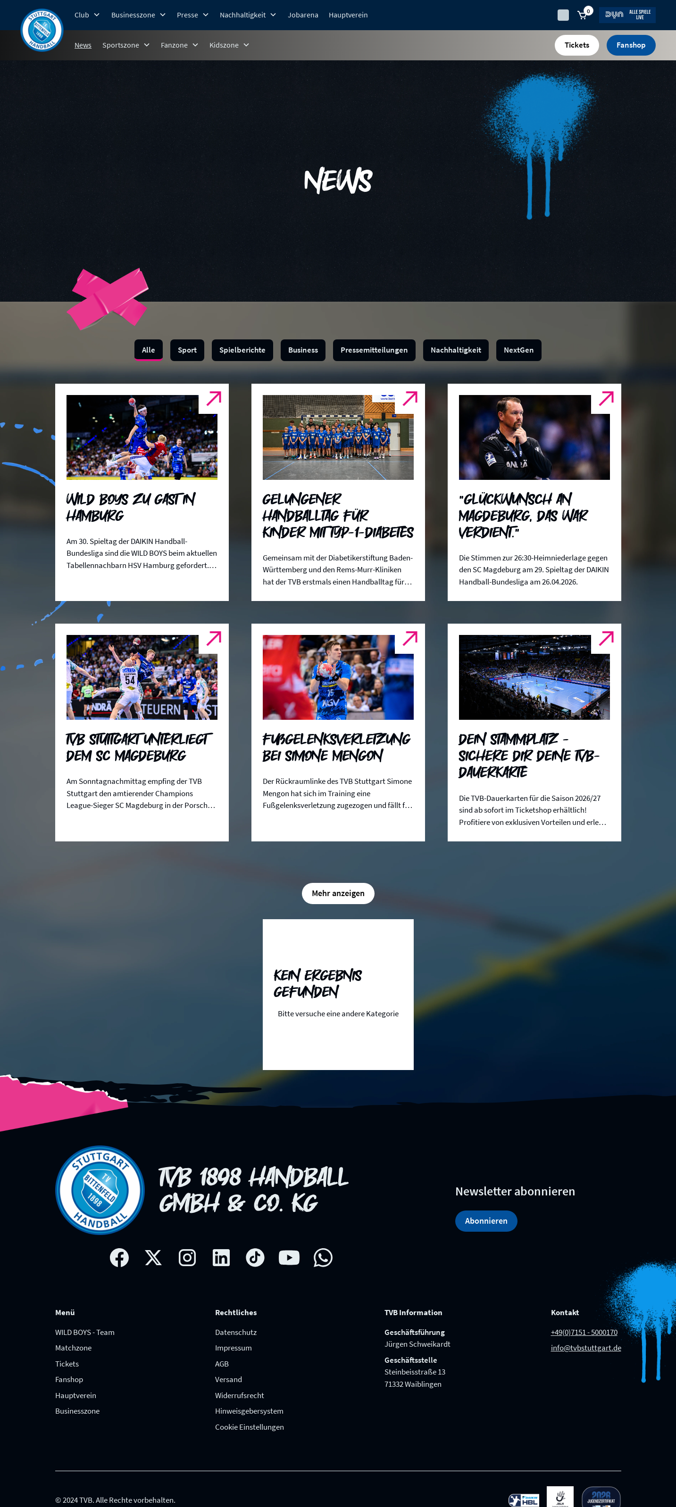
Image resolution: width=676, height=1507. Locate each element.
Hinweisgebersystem (249, 1411)
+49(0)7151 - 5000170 (584, 1332)
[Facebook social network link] (119, 1257)
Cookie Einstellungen (249, 1427)
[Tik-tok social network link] (255, 1257)
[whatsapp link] (323, 1257)
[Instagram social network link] (187, 1257)
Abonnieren (486, 1220)
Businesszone (77, 1411)
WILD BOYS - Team (85, 1332)
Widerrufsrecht (239, 1395)
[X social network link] (153, 1257)
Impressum (233, 1347)
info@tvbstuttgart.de (586, 1347)
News (83, 44)
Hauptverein (348, 14)
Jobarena (303, 14)
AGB (222, 1364)
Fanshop (631, 45)
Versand (228, 1379)
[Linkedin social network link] (221, 1257)
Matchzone (73, 1347)
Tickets (577, 45)
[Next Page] (338, 893)
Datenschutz (236, 1332)
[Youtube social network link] (289, 1257)
